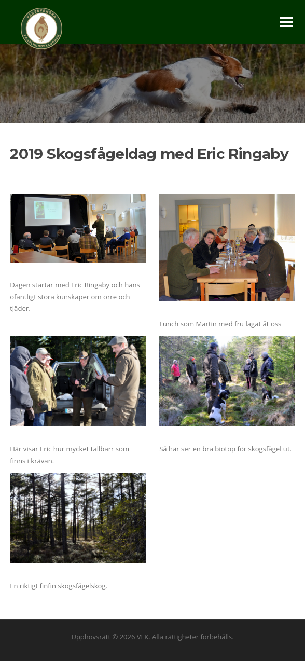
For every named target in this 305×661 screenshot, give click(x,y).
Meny (286, 21)
